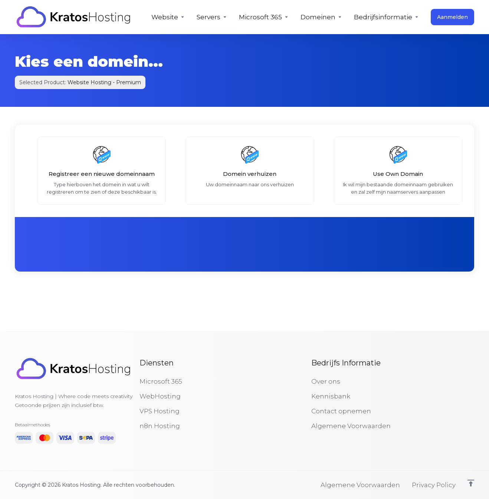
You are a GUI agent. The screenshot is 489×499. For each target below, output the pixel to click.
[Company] (386, 17)
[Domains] (321, 17)
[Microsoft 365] (264, 17)
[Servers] (212, 17)
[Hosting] (168, 17)
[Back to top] (471, 483)
